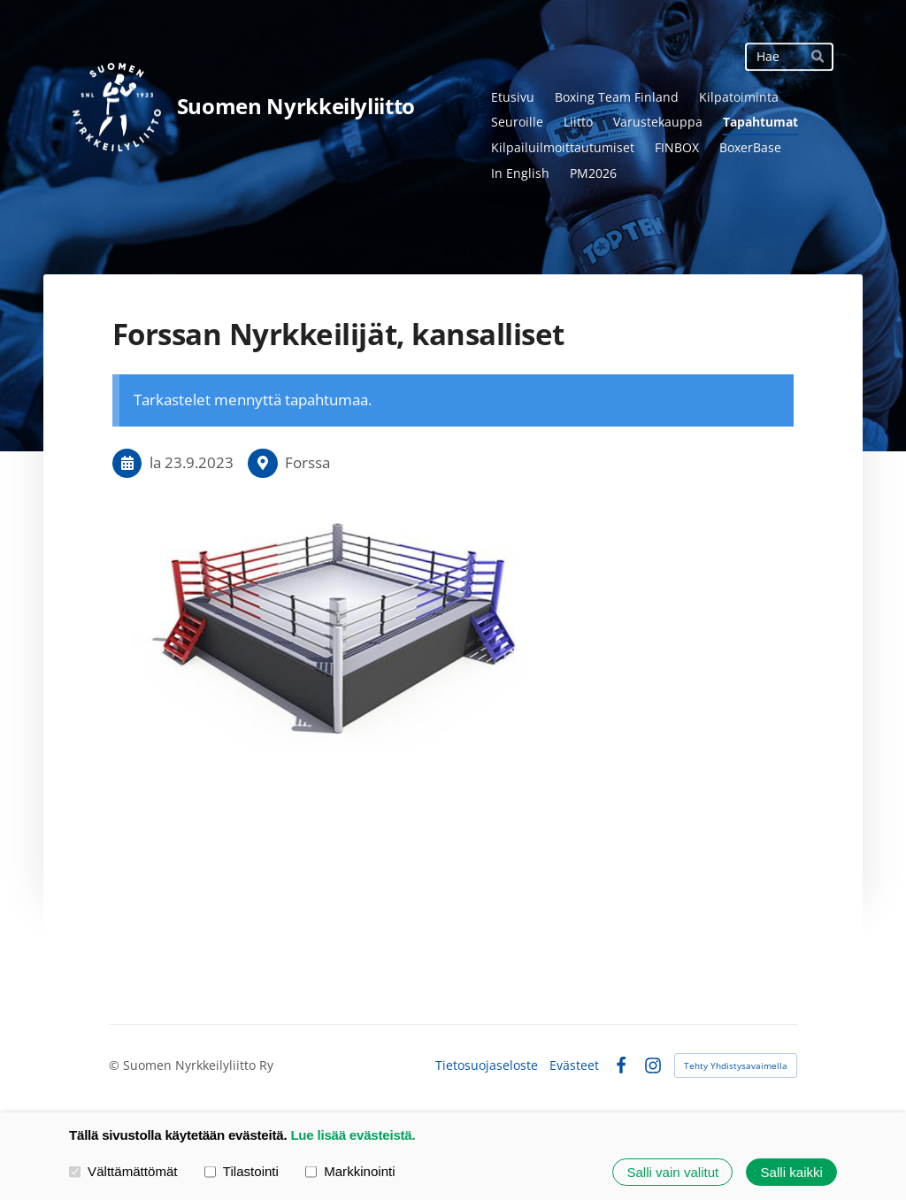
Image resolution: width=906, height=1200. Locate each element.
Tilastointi (241, 1171)
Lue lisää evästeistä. (352, 1134)
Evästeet (574, 1065)
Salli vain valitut (672, 1172)
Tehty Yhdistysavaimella (735, 1065)
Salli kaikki (792, 1172)
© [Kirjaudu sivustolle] (116, 1065)
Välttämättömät (123, 1171)
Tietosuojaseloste (486, 1065)
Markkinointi (350, 1171)
